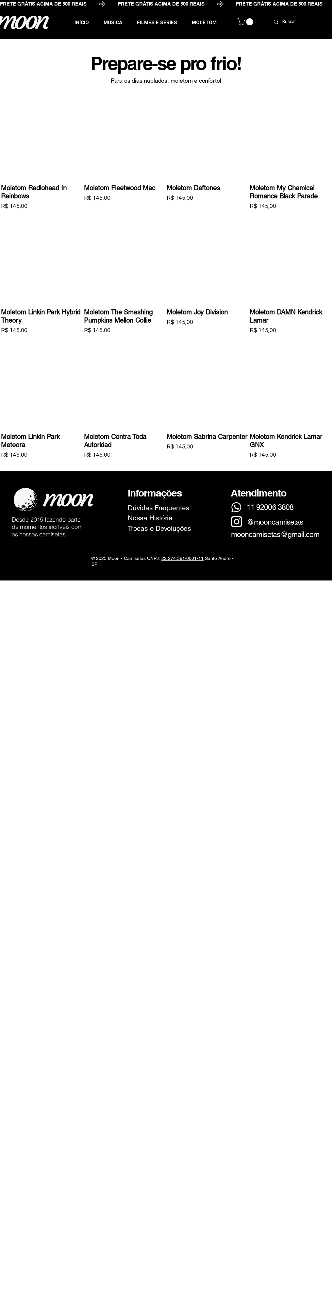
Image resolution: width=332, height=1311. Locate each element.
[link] (246, 21)
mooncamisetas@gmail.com (275, 534)
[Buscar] (303, 22)
